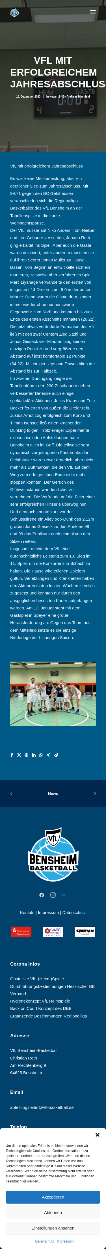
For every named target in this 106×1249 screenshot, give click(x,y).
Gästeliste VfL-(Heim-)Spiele (37, 978)
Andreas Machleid (78, 96)
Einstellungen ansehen (53, 1228)
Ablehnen (53, 1212)
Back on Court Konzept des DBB (41, 1008)
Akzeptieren (53, 1197)
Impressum (65, 1241)
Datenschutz (44, 1241)
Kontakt (27, 912)
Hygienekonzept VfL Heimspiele (40, 1001)
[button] (97, 1135)
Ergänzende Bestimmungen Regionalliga (48, 1016)
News (53, 96)
